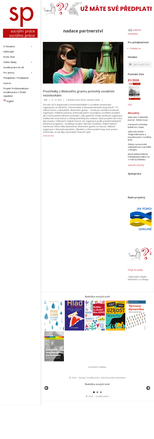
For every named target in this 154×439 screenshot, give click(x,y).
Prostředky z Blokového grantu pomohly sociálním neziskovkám (78, 93)
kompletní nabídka (97, 367)
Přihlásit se (135, 48)
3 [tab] (101, 427)
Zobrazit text (48, 135)
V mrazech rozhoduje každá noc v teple (137, 125)
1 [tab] (94, 427)
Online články (93, 100)
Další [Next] (148, 405)
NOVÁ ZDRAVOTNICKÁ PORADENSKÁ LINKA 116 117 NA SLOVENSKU (138, 157)
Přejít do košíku (135, 269)
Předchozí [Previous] (46, 405)
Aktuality (133, 113)
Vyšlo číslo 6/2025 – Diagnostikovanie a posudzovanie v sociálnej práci (139, 135)
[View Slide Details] (55, 406)
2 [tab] (97, 427)
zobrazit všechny (136, 165)
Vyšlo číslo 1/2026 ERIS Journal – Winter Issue (138, 118)
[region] (97, 406)
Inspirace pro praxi (77, 100)
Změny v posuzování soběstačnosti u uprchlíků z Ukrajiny (139, 147)
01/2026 (133, 80)
